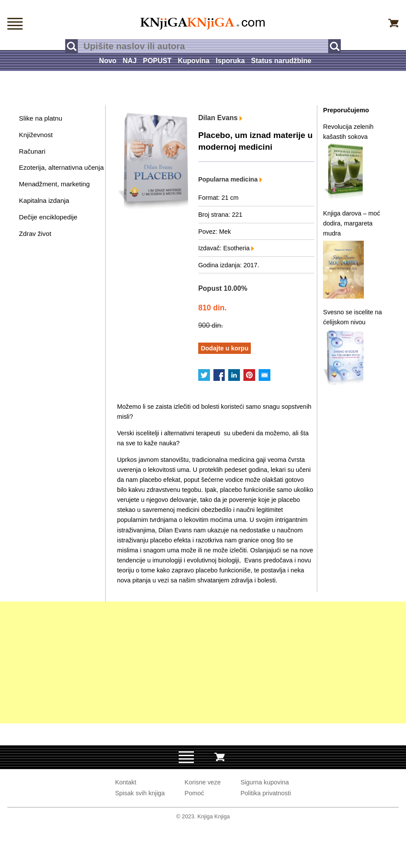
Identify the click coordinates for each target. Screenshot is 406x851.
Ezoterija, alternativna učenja (61, 167)
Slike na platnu (41, 118)
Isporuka (230, 60)
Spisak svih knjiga (140, 793)
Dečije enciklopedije (48, 217)
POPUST (157, 60)
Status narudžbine (281, 60)
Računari (32, 151)
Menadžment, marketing (54, 184)
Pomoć (194, 793)
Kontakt (125, 782)
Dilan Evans (220, 117)
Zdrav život (35, 233)
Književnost (36, 134)
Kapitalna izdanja (44, 200)
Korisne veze (203, 782)
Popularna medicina (230, 179)
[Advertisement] (203, 662)
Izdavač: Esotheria (226, 248)
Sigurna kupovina (264, 782)
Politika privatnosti (265, 793)
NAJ (129, 60)
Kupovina (194, 60)
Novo (107, 60)
